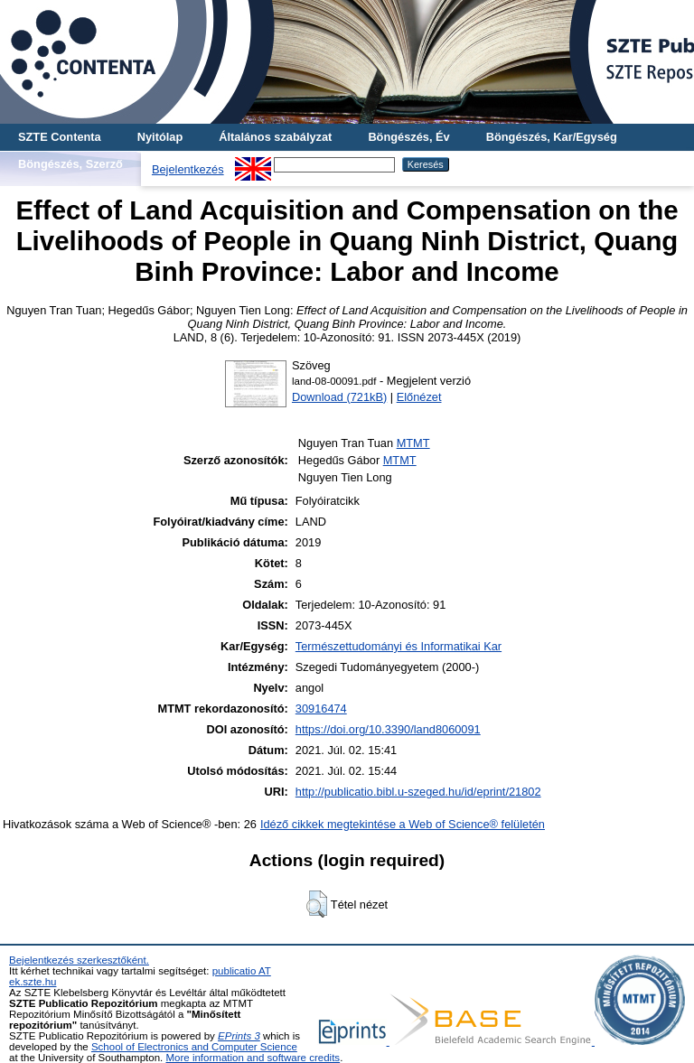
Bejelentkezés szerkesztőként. (79, 960)
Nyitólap (160, 137)
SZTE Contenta (59, 137)
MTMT (413, 443)
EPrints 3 (239, 1035)
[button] (316, 904)
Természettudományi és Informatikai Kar (398, 646)
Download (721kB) (339, 397)
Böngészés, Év (408, 137)
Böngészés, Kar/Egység (551, 137)
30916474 (321, 708)
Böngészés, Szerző (70, 164)
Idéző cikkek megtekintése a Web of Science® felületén (402, 824)
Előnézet (419, 397)
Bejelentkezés (188, 169)
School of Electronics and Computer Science (194, 1046)
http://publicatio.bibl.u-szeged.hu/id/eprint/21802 (418, 791)
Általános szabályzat (275, 137)
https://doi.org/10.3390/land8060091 (388, 729)
